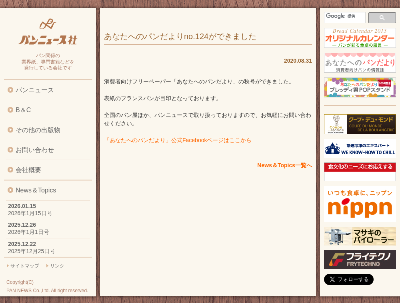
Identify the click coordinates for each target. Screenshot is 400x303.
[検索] (344, 16)
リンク (57, 265)
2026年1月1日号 (28, 232)
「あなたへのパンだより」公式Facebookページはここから (178, 140)
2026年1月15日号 (30, 213)
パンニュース (35, 90)
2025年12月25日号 (31, 251)
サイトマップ (24, 265)
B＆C (23, 110)
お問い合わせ (35, 150)
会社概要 (28, 169)
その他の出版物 (38, 130)
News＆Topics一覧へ (284, 165)
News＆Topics (36, 190)
